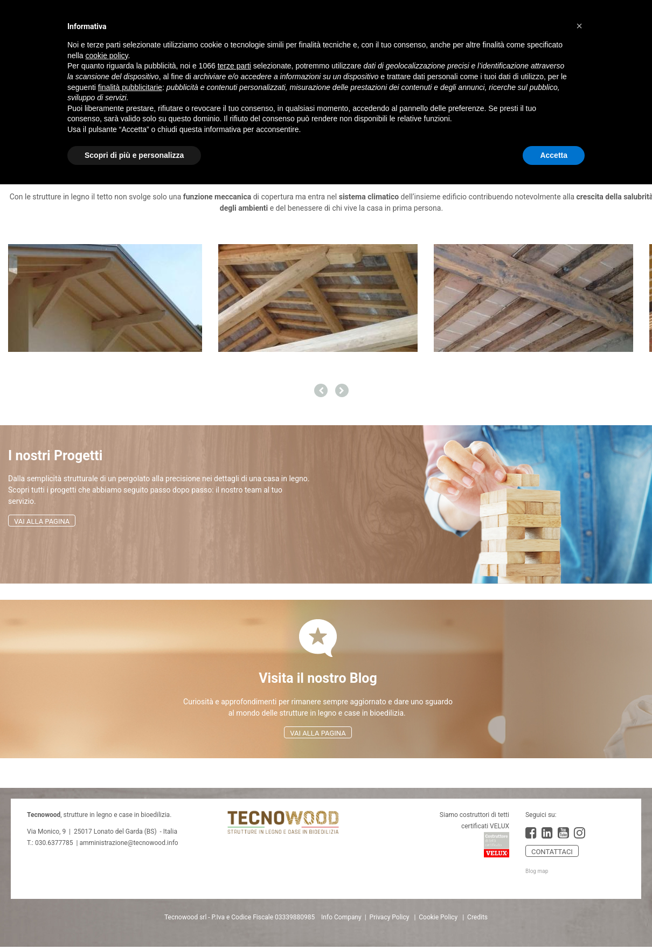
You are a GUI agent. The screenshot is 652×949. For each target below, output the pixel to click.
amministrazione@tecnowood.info (128, 843)
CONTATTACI (552, 852)
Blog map (536, 871)
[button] (579, 25)
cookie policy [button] (106, 55)
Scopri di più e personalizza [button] (134, 155)
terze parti (234, 65)
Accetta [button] (553, 155)
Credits (477, 917)
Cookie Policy (438, 917)
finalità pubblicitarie (130, 87)
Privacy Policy (390, 917)
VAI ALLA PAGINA (42, 521)
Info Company (341, 917)
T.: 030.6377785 (50, 843)
